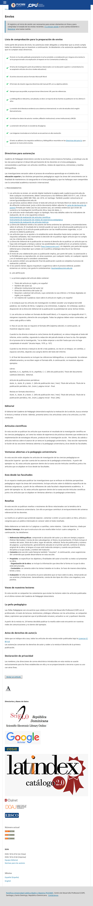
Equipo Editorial (11, 860)
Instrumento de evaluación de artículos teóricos (29, 222)
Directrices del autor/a (74, 140)
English (8, 881)
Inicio (7, 9)
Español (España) (12, 877)
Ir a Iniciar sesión (52, 26)
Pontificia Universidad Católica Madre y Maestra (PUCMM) (29, 893)
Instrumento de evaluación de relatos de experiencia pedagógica (36, 220)
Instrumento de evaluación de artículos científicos (30, 217)
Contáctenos (53, 895)
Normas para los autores (15, 863)
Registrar (11, 29)
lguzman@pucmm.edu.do (61, 268)
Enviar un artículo (14, 677)
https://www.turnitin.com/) (50, 246)
